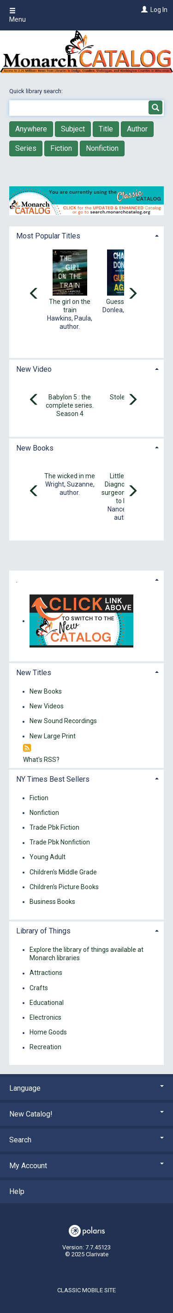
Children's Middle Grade (63, 872)
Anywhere (31, 129)
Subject (73, 129)
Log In (158, 9)
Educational (47, 1002)
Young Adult (48, 857)
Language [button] (86, 1088)
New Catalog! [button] (86, 1114)
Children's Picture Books (64, 887)
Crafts (39, 988)
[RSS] (27, 748)
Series (25, 148)
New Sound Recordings (63, 721)
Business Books (52, 901)
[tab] (86, 235)
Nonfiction (102, 148)
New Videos (47, 706)
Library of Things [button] (43, 931)
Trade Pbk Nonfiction (60, 842)
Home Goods (48, 1032)
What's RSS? (41, 759)
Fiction (61, 148)
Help (16, 1191)
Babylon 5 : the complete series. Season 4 (70, 405)
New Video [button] (34, 369)
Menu (17, 15)
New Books (46, 691)
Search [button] (86, 1139)
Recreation (45, 1047)
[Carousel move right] (132, 294)
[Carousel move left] (34, 294)
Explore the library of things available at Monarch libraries (86, 954)
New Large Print (53, 736)
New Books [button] (35, 448)
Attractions (46, 973)
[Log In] (143, 9)
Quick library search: (36, 91)
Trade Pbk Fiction (54, 827)
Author (137, 129)
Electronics (45, 1017)
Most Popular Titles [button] (48, 236)
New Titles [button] (33, 672)
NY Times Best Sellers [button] (52, 779)
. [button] (17, 580)
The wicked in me (69, 476)
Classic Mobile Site (86, 1290)
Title (106, 129)
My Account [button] (86, 1165)
